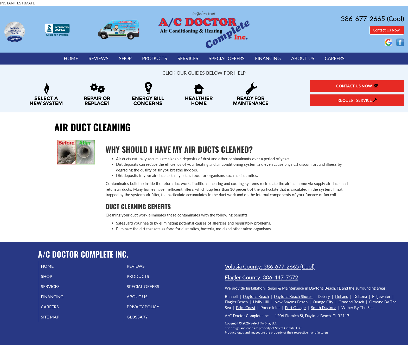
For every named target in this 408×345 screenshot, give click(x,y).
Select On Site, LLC (264, 323)
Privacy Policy (150, 310)
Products (154, 58)
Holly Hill (261, 301)
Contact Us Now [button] (387, 30)
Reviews (98, 58)
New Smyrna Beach (291, 301)
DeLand (341, 296)
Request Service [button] (357, 100)
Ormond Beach (351, 301)
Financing (268, 58)
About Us (302, 58)
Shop (125, 58)
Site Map (56, 321)
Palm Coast (245, 307)
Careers (335, 58)
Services (187, 58)
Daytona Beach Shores (293, 296)
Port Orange (295, 307)
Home (71, 58)
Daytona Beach (256, 296)
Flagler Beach (236, 301)
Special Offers (227, 58)
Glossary (143, 321)
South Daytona (323, 307)
